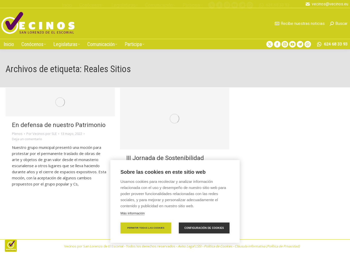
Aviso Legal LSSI (189, 246)
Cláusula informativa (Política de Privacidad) (267, 246)
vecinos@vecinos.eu (326, 4)
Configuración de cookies (204, 228)
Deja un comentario (27, 139)
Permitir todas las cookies (146, 228)
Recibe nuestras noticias (299, 23)
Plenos (17, 133)
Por (41, 133)
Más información (132, 213)
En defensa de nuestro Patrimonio (59, 125)
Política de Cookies (218, 246)
